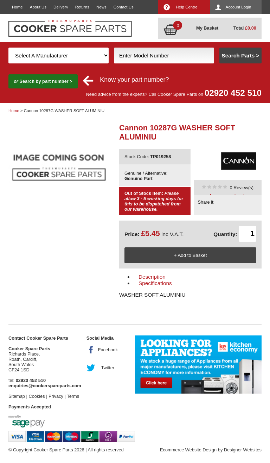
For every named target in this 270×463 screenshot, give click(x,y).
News (101, 7)
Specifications (155, 283)
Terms (73, 396)
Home (17, 7)
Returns (82, 7)
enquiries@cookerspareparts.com (44, 385)
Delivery (60, 7)
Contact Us (124, 7)
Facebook (108, 349)
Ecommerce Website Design (188, 449)
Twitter (107, 367)
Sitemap (16, 396)
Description (152, 277)
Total (244, 28)
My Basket (207, 28)
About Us (38, 7)
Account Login (238, 7)
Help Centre (186, 7)
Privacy (56, 396)
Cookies (36, 396)
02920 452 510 (233, 93)
